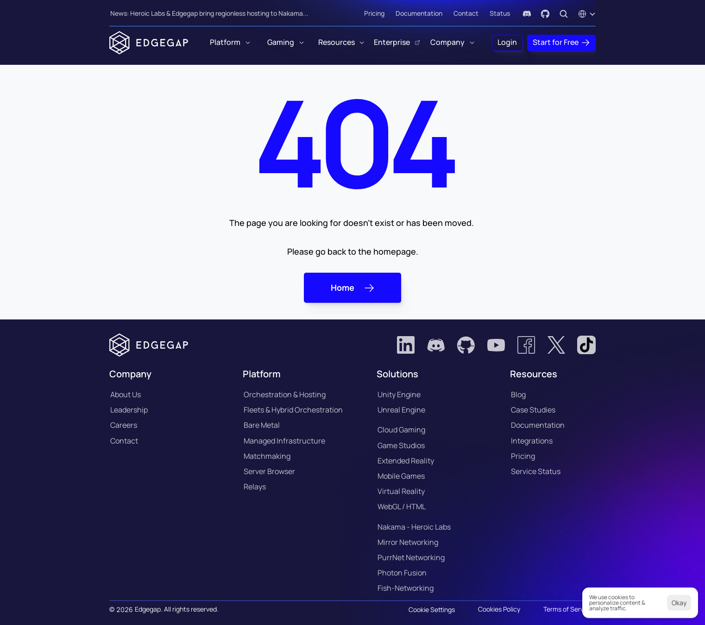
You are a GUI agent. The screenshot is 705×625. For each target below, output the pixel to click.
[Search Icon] (563, 13)
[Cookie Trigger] (432, 609)
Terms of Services (569, 609)
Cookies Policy (499, 609)
